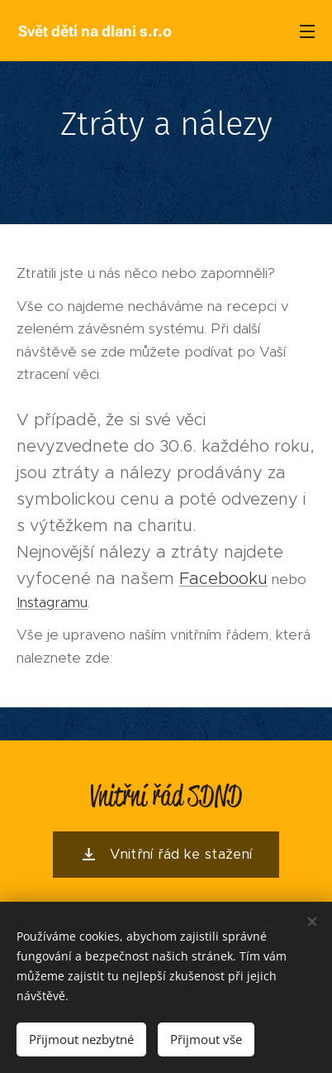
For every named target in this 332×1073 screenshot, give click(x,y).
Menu (307, 31)
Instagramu (52, 601)
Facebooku (223, 577)
